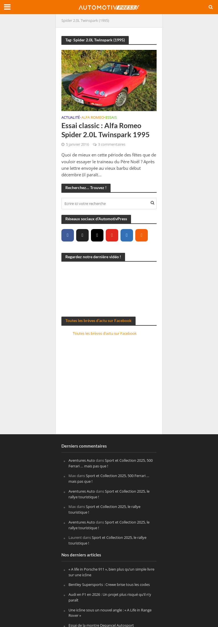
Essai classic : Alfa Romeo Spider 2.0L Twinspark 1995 (105, 130)
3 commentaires (111, 144)
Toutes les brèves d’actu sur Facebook (98, 320)
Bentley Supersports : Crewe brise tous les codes (109, 584)
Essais (111, 118)
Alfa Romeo (92, 118)
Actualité (70, 118)
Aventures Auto (81, 460)
